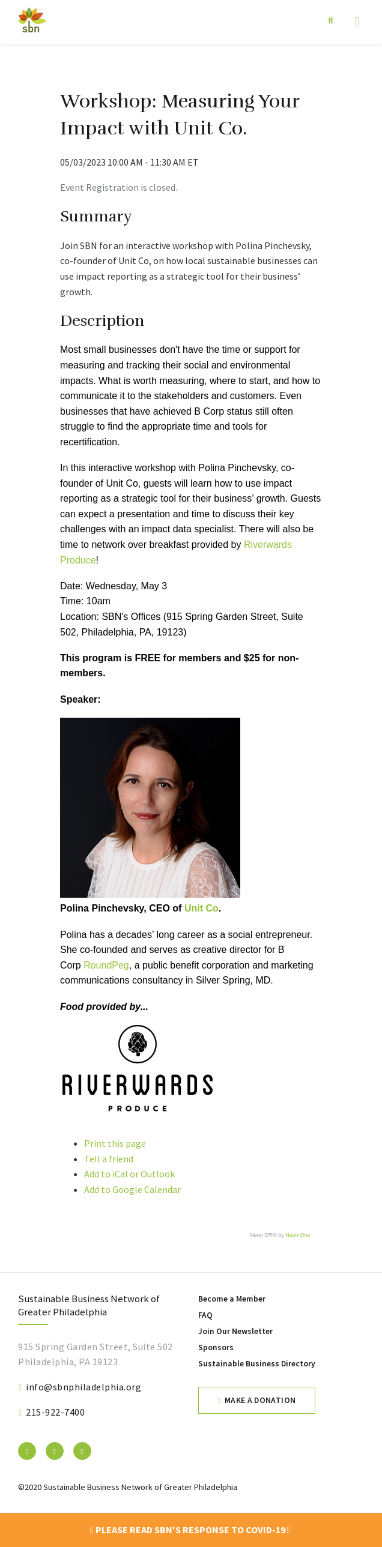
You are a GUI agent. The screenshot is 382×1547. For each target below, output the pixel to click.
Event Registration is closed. (118, 187)
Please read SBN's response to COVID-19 (190, 1530)
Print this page (115, 1143)
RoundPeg (106, 965)
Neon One (297, 1235)
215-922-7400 (55, 1412)
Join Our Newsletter (235, 1331)
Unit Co (201, 908)
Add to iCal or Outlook (129, 1174)
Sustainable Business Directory (256, 1364)
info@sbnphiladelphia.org (83, 1387)
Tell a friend (108, 1159)
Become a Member (231, 1299)
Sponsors (216, 1347)
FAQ (205, 1315)
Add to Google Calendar (132, 1189)
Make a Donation (260, 1400)
